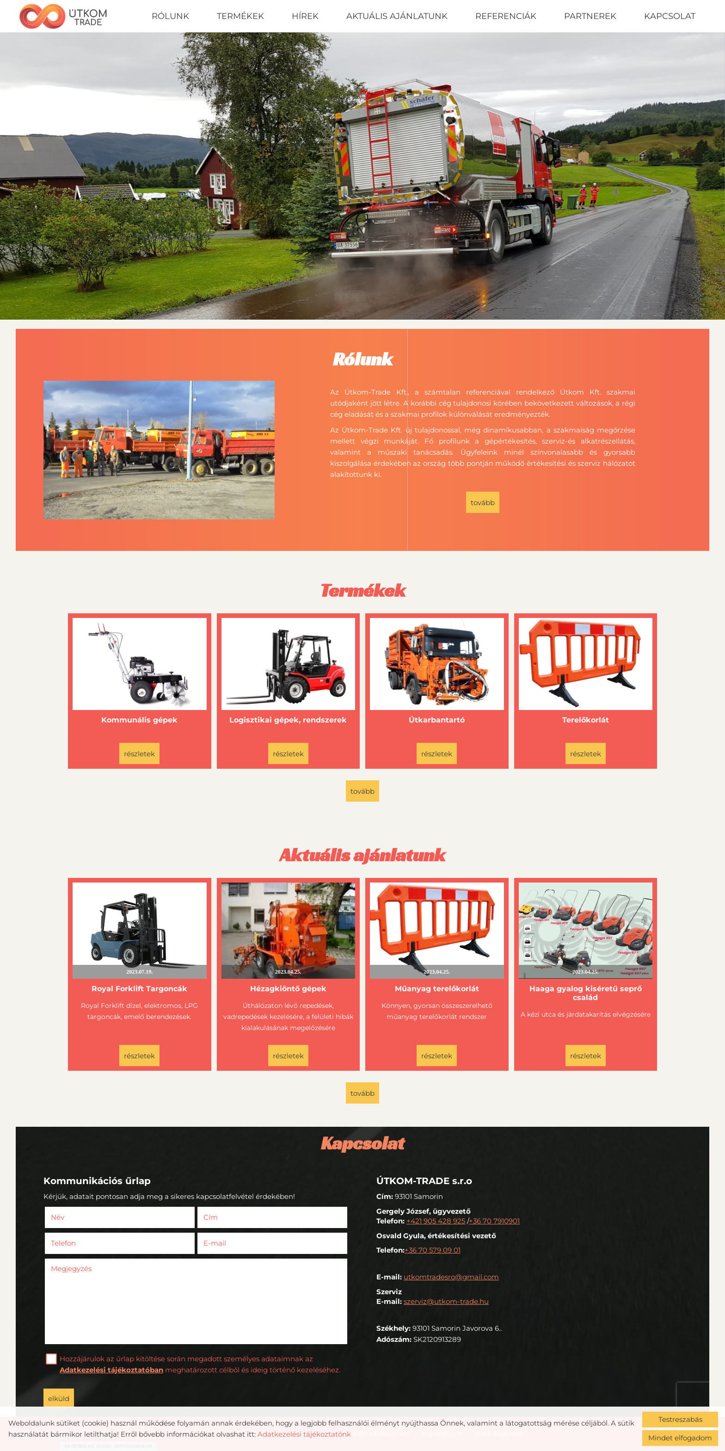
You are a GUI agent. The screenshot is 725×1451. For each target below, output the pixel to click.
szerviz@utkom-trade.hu (446, 1301)
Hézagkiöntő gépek (288, 988)
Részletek (139, 753)
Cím (210, 1217)
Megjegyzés (71, 1268)
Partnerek (590, 16)
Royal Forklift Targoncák (139, 988)
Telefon (77, 1243)
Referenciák (505, 16)
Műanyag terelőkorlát (437, 988)
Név (71, 1217)
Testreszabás (680, 1419)
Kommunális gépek (139, 720)
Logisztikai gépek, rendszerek (288, 720)
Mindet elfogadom (680, 1437)
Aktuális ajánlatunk (397, 16)
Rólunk (170, 16)
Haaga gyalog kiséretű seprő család (585, 993)
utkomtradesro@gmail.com (451, 1276)
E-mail (228, 1243)
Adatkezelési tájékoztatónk (304, 1434)
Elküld (58, 1398)
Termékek (240, 16)
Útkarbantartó (437, 720)
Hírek (305, 16)
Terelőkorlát (585, 720)
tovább (483, 502)
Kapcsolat (669, 16)
